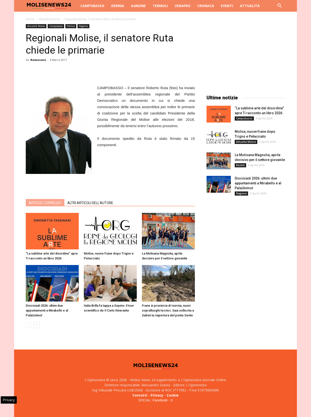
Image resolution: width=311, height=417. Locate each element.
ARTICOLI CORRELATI (45, 203)
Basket (240, 165)
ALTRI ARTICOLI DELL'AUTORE (90, 203)
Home (30, 19)
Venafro (182, 5)
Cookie (173, 395)
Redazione (38, 60)
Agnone (138, 5)
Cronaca (205, 5)
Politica (71, 26)
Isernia (117, 5)
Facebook (160, 400)
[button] (279, 6)
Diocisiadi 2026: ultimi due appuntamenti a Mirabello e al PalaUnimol (47, 310)
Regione (83, 26)
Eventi (227, 5)
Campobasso (92, 5)
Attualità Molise (49, 19)
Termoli (160, 5)
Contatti (139, 395)
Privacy (157, 395)
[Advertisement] (110, 182)
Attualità (250, 5)
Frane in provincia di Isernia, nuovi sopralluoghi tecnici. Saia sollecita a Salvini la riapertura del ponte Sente (168, 310)
